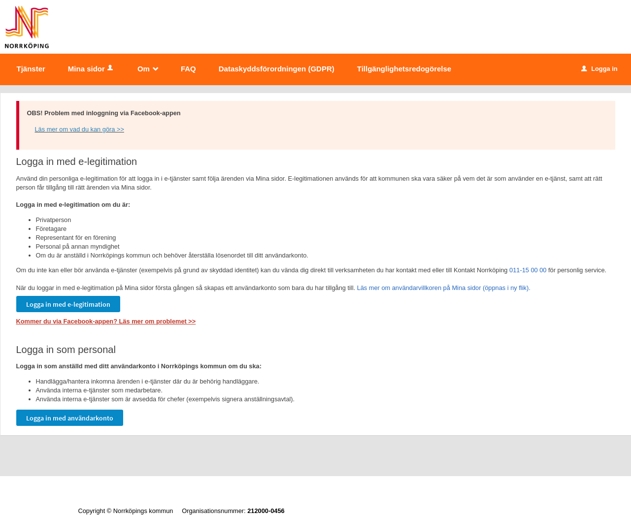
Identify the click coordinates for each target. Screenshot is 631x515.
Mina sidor (91, 68)
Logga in (599, 68)
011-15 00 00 (527, 270)
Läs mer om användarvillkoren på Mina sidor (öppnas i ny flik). (444, 287)
